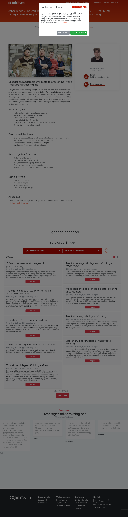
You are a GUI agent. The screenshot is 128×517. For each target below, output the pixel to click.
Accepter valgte (79, 33)
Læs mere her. (65, 23)
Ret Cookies (63, 33)
